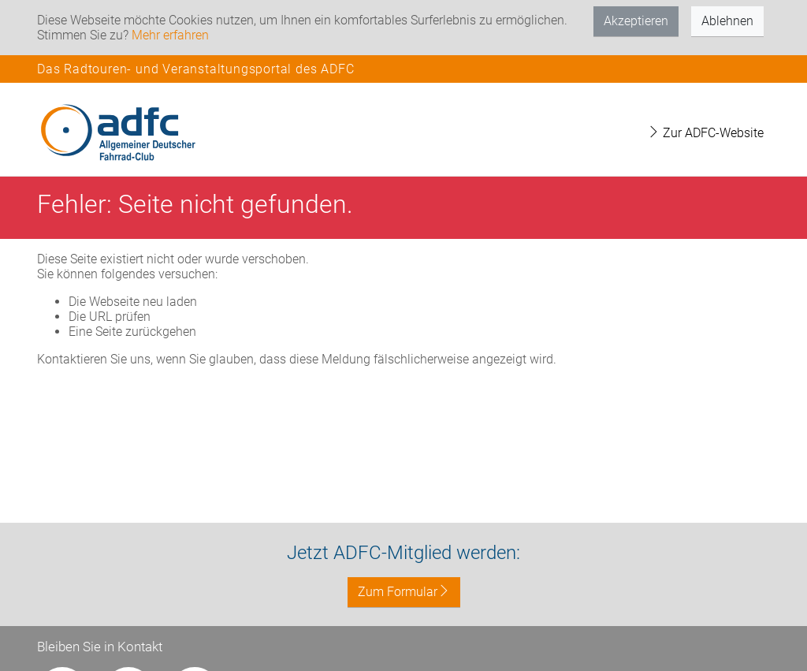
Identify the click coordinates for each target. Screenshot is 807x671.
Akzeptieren (636, 20)
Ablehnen (727, 20)
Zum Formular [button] (404, 591)
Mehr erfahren (170, 35)
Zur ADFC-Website (705, 132)
